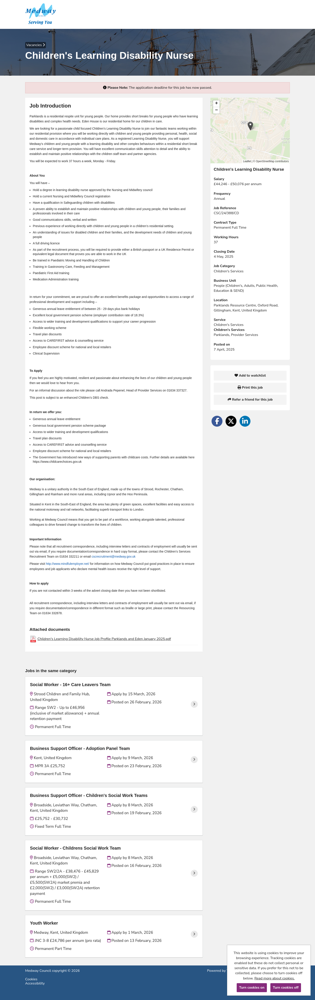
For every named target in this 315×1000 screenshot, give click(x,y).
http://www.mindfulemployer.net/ (67, 563)
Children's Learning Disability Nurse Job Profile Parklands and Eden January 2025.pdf (104, 639)
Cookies (31, 979)
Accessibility (35, 983)
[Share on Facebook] (217, 421)
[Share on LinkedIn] (245, 421)
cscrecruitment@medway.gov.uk (113, 556)
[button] (250, 126)
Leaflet (247, 161)
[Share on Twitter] (231, 421)
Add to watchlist (250, 375)
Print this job (250, 387)
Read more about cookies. (274, 978)
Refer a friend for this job (250, 399)
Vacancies (35, 45)
